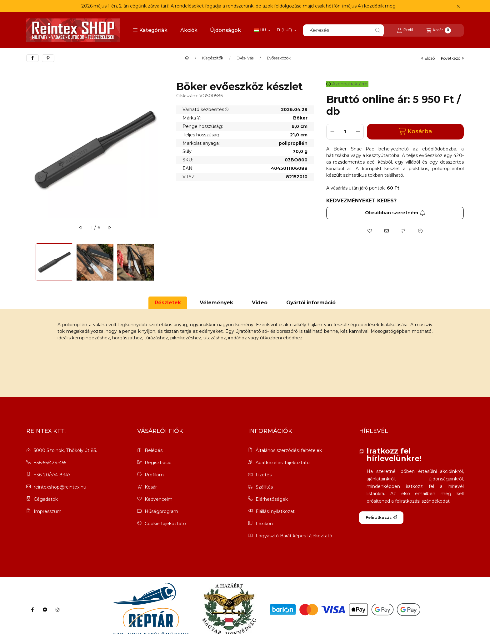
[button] (150, 30)
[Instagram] (57, 609)
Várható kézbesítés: (205, 109)
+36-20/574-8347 (52, 475)
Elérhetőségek (272, 499)
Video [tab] (260, 303)
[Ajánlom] (386, 231)
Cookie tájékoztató (165, 523)
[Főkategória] (187, 58)
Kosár (151, 487)
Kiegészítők (212, 58)
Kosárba (415, 131)
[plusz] (357, 131)
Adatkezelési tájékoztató (283, 462)
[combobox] (343, 30)
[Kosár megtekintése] (438, 30)
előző (428, 58)
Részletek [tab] (168, 303)
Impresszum (48, 511)
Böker (300, 118)
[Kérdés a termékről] (420, 231)
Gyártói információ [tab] (311, 303)
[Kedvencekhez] (369, 231)
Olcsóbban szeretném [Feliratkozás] (395, 213)
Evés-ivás (245, 58)
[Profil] (405, 30)
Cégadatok (46, 499)
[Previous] (29, 262)
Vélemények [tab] (216, 303)
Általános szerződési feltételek (289, 450)
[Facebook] (32, 609)
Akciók (189, 30)
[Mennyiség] (345, 131)
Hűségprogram (161, 511)
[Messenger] (45, 609)
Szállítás (264, 487)
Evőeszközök (279, 58)
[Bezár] (458, 6)
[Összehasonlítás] (403, 231)
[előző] (80, 227)
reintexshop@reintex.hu (60, 487)
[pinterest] (48, 58)
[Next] (161, 262)
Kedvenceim (158, 499)
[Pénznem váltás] (286, 30)
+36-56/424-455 (50, 462)
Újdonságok (225, 30)
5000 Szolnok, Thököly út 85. (65, 450)
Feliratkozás (381, 517)
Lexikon (264, 523)
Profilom (154, 475)
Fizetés (264, 475)
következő (452, 58)
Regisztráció (158, 462)
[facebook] (32, 58)
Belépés (153, 450)
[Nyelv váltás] (261, 30)
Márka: (191, 118)
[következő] (109, 227)
